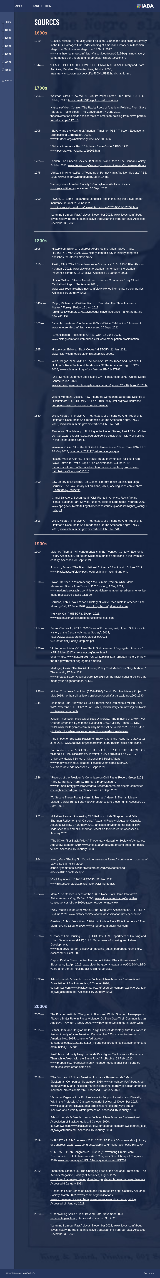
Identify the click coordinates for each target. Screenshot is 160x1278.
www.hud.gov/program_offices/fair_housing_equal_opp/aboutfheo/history (97, 961)
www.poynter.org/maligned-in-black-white (119, 1035)
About (20, 6)
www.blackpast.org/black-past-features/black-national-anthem (90, 584)
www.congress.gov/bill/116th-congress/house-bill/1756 (94, 1177)
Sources (148, 1273)
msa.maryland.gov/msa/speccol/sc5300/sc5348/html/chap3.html (92, 73)
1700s (8, 38)
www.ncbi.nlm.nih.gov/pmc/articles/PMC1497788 (91, 377)
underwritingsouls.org (65, 1235)
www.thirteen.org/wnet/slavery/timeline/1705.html (82, 139)
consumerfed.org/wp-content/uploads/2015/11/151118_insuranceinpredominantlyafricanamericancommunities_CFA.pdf (99, 1055)
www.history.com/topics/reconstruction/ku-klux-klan (83, 630)
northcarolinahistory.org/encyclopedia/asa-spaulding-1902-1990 (105, 708)
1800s (8, 46)
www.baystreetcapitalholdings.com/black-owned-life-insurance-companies (99, 297)
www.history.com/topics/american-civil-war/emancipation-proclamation (96, 347)
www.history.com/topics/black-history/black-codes (84, 362)
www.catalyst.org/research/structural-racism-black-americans (104, 755)
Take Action (42, 6)
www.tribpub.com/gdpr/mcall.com (108, 619)
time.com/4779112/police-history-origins (95, 100)
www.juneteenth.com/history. (71, 335)
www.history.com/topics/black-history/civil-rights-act (84, 896)
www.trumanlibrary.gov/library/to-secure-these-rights (96, 814)
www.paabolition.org (64, 192)
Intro (8, 22)
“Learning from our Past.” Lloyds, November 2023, (83, 1242)
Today (8, 70)
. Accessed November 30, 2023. (99, 1235)
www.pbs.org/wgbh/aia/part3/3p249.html (92, 181)
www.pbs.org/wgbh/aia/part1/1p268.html (77, 150)
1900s (8, 54)
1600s (8, 30)
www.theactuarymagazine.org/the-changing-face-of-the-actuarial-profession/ (99, 1196)
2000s (8, 62)
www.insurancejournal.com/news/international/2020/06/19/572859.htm (95, 211)
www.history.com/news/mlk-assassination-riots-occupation (107, 926)
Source (8, 80)
